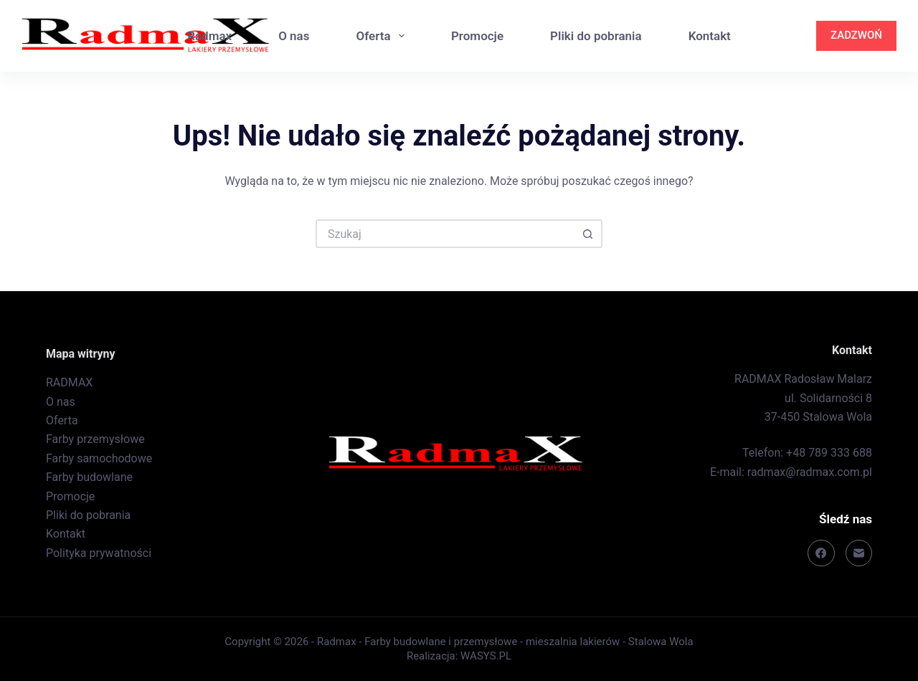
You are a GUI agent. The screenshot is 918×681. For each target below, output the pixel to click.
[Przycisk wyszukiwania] (588, 233)
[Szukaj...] (445, 233)
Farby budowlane (89, 477)
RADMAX (69, 382)
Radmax (209, 36)
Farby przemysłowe (95, 439)
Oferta (383, 35)
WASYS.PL (485, 655)
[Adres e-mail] (859, 553)
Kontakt (709, 36)
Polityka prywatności (98, 553)
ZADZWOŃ (856, 35)
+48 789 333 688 (829, 452)
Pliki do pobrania (596, 36)
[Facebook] (821, 553)
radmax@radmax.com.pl (809, 472)
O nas (293, 36)
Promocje (477, 36)
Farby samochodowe (99, 458)
